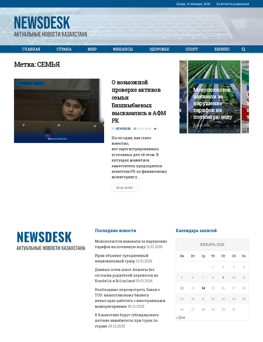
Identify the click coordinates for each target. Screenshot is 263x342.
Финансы (123, 49)
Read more (124, 188)
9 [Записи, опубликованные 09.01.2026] (223, 277)
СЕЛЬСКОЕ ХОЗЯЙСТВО (213, 81)
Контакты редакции (232, 4)
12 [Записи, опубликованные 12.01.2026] (181, 288)
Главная (31, 49)
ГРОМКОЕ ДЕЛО (30, 83)
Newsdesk (123, 128)
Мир (92, 49)
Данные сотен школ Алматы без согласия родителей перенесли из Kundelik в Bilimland (126, 275)
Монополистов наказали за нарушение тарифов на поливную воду (212, 103)
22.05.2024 (142, 128)
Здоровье (159, 49)
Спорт (191, 49)
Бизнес (222, 49)
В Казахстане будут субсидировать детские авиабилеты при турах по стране (127, 320)
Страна (64, 49)
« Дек (180, 317)
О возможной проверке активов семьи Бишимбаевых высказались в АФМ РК (139, 101)
